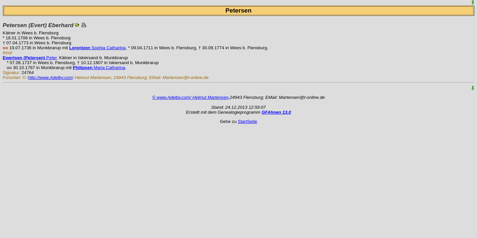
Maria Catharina (99, 67)
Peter (30, 57)
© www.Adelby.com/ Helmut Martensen (190, 97)
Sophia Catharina (97, 47)
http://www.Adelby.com (50, 77)
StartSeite (247, 121)
